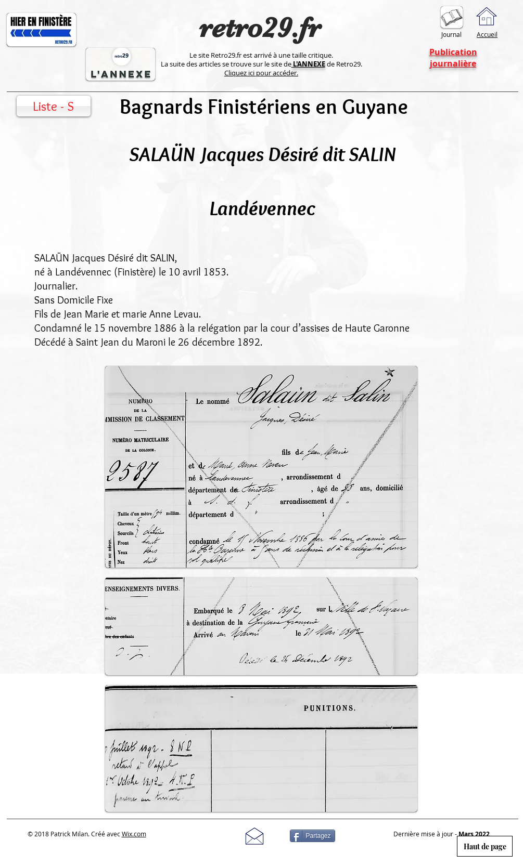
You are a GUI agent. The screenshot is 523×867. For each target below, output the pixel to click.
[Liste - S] (54, 106)
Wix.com (134, 834)
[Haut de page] (485, 846)
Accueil (487, 34)
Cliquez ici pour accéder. (261, 72)
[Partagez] (312, 836)
